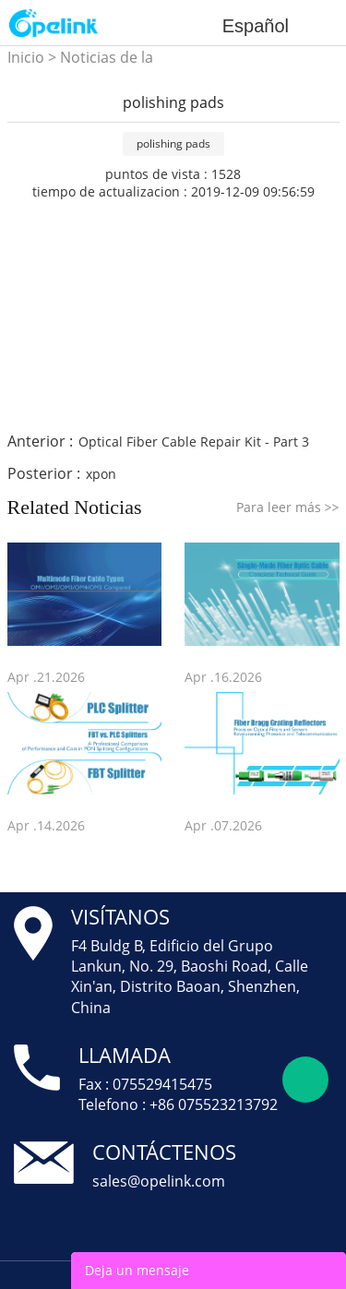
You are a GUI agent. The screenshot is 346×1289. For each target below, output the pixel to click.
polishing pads (173, 143)
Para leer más (288, 507)
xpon (101, 474)
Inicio (25, 57)
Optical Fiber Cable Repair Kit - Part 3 (193, 441)
